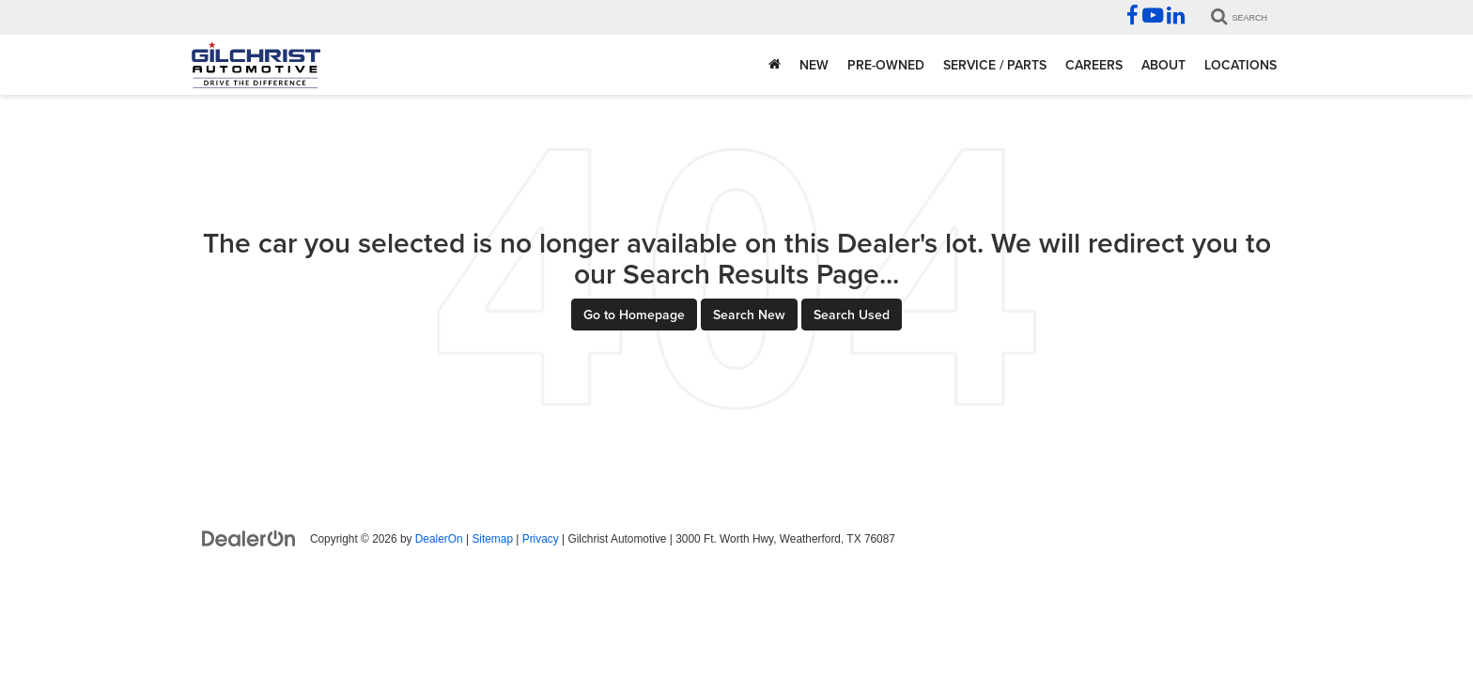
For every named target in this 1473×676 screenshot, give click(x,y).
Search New (749, 314)
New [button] (814, 64)
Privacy (540, 538)
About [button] (1163, 64)
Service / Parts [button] (995, 64)
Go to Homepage (634, 314)
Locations (1240, 64)
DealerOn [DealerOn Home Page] (439, 538)
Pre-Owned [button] (885, 64)
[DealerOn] (249, 537)
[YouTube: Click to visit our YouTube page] (1152, 17)
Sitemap (492, 538)
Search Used (852, 314)
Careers (1094, 64)
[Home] (774, 65)
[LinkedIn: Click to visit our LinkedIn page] (1176, 17)
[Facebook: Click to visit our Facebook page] (1132, 17)
